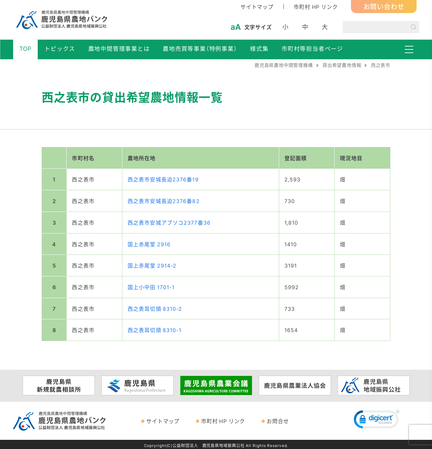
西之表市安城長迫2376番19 (163, 179)
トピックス (59, 48)
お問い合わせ (383, 6)
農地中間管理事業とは (119, 48)
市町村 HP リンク (316, 6)
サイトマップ (257, 6)
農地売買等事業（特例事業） (200, 48)
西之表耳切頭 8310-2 (155, 307)
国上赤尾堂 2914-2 (152, 264)
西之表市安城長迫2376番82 (164, 200)
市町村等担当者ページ (312, 48)
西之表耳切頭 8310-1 (155, 328)
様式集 (259, 48)
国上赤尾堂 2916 (149, 243)
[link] (377, 419)
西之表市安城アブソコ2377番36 (169, 222)
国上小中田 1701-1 (151, 286)
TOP (25, 48)
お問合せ (278, 418)
